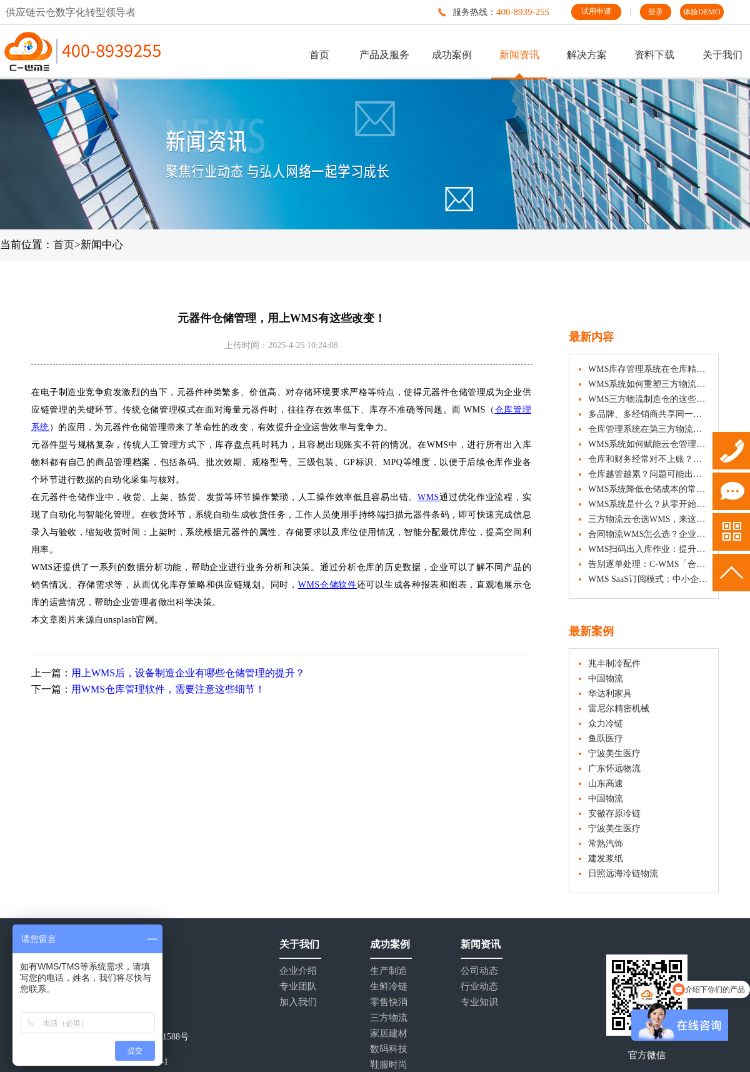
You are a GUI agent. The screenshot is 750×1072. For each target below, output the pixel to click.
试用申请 (596, 11)
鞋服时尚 (389, 1064)
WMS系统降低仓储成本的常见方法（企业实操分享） (648, 489)
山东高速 (605, 783)
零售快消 (389, 1002)
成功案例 (452, 54)
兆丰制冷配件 (614, 663)
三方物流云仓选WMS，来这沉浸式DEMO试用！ (648, 519)
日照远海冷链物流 (623, 873)
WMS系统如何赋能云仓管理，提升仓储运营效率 (648, 444)
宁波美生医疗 (614, 753)
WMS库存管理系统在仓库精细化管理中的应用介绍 (648, 369)
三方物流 (389, 1018)
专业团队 (298, 986)
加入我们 (298, 1002)
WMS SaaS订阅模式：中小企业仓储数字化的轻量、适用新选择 (648, 579)
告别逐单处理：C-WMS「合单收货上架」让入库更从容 (648, 564)
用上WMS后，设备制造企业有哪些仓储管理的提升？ (188, 673)
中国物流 (605, 678)
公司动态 (479, 971)
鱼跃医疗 (605, 738)
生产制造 (389, 971)
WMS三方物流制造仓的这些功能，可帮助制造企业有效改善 (648, 399)
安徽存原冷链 (614, 813)
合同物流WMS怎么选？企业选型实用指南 (648, 534)
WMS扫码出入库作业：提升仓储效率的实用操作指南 (648, 549)
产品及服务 (384, 54)
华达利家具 (610, 693)
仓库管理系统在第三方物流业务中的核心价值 (648, 429)
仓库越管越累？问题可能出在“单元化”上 (648, 474)
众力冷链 (605, 723)
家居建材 (389, 1033)
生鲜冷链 (389, 986)
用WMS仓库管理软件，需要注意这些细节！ (168, 689)
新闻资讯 (519, 54)
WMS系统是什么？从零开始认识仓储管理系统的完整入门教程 (648, 504)
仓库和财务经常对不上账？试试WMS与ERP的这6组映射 (648, 459)
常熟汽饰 (605, 843)
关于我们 (722, 54)
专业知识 (479, 1002)
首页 (319, 54)
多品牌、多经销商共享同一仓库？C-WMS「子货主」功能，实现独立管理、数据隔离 (648, 414)
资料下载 (654, 54)
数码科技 (389, 1049)
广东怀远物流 (614, 768)
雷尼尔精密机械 (618, 708)
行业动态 (479, 986)
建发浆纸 (605, 858)
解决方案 (587, 54)
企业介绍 (298, 971)
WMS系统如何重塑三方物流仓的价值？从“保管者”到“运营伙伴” (648, 384)
